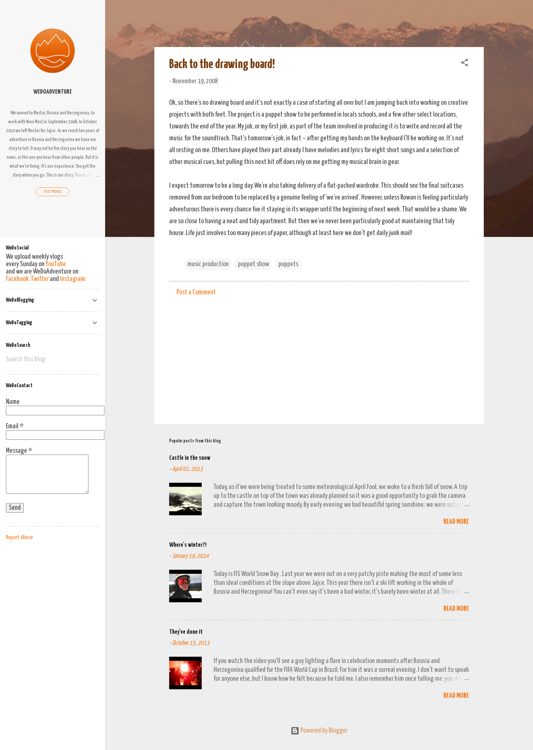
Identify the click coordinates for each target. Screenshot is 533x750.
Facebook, (18, 278)
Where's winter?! (188, 545)
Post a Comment (196, 292)
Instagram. (73, 278)
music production (208, 264)
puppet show (253, 264)
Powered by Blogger (319, 730)
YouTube (56, 264)
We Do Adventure (207, 18)
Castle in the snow (189, 458)
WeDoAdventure (52, 92)
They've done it (186, 632)
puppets (288, 264)
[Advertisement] (319, 355)
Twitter (40, 278)
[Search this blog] (52, 359)
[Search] (479, 20)
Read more (456, 521)
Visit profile (52, 192)
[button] (464, 64)
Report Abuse (19, 537)
